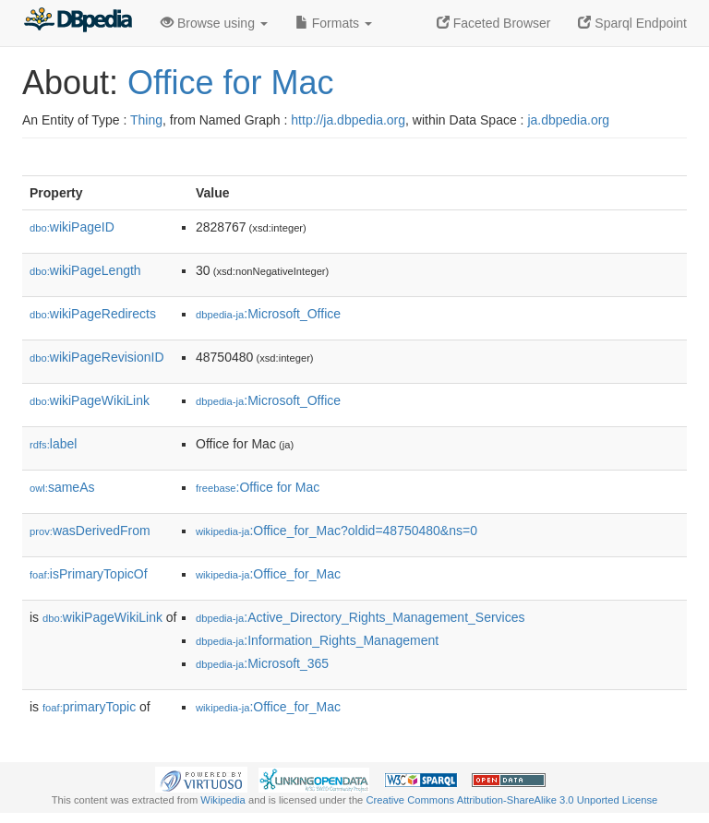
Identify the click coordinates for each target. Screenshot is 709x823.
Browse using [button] (214, 23)
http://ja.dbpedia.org (348, 120)
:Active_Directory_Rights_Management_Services (360, 617)
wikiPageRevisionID (97, 357)
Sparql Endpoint (632, 23)
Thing (146, 120)
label (53, 443)
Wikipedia (223, 799)
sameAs (62, 487)
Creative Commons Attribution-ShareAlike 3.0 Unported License (511, 799)
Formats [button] (333, 23)
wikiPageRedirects (93, 313)
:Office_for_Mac (268, 574)
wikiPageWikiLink (90, 400)
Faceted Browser (494, 23)
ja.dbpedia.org (568, 120)
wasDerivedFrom (90, 530)
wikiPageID (72, 227)
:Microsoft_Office (268, 313)
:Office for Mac (257, 487)
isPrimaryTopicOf (89, 574)
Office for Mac (230, 82)
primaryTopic (89, 706)
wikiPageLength (85, 270)
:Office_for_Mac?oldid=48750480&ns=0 (336, 530)
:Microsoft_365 (262, 663)
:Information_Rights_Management (317, 640)
